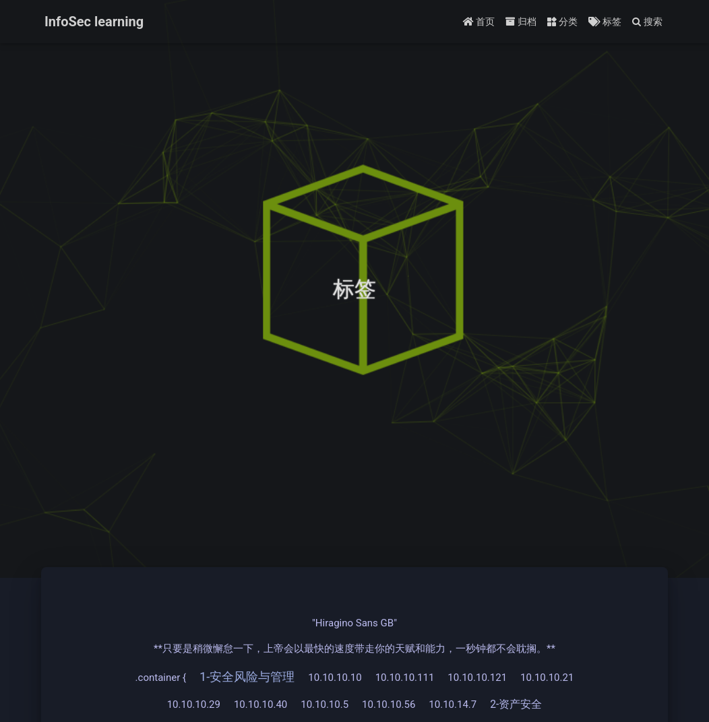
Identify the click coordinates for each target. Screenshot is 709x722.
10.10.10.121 (477, 677)
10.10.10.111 (405, 677)
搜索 (647, 21)
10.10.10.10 (334, 677)
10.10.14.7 (452, 704)
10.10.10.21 (547, 677)
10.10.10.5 (324, 704)
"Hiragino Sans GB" (354, 623)
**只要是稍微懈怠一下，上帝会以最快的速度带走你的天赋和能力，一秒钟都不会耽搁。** (354, 649)
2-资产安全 (516, 704)
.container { (160, 677)
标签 (604, 21)
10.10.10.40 (260, 704)
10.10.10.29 (193, 704)
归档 (520, 21)
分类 (562, 21)
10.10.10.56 (388, 704)
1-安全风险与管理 (247, 676)
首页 (479, 21)
